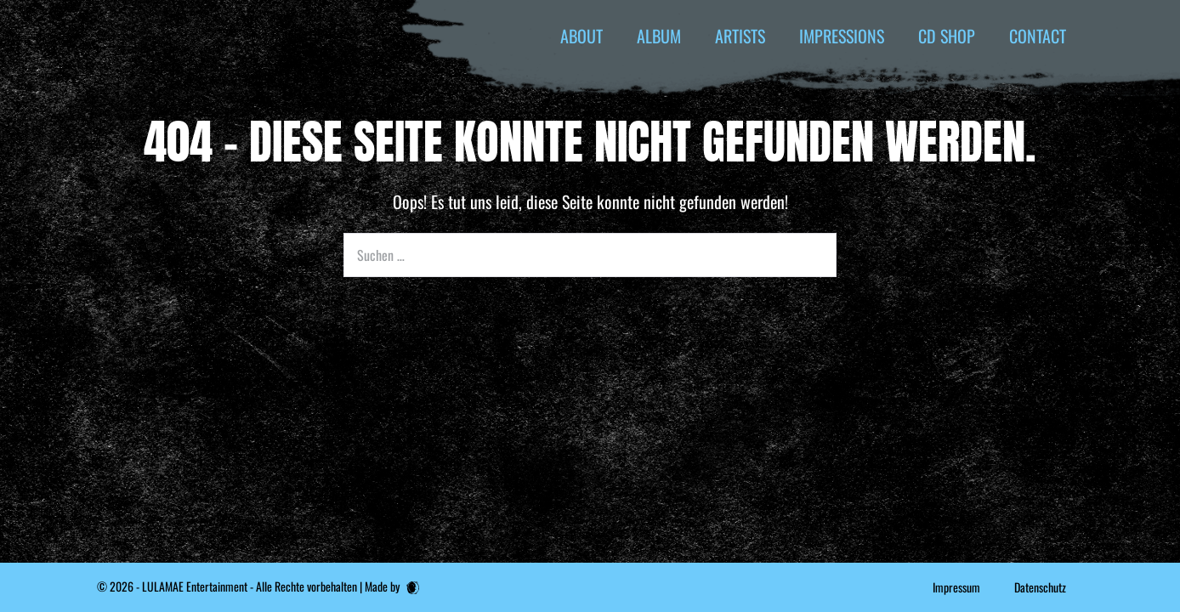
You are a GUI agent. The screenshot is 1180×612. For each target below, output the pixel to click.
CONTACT (1037, 35)
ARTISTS (740, 35)
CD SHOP (946, 35)
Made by (392, 586)
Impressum (956, 587)
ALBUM (659, 35)
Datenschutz (1040, 587)
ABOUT (581, 35)
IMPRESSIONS (841, 35)
